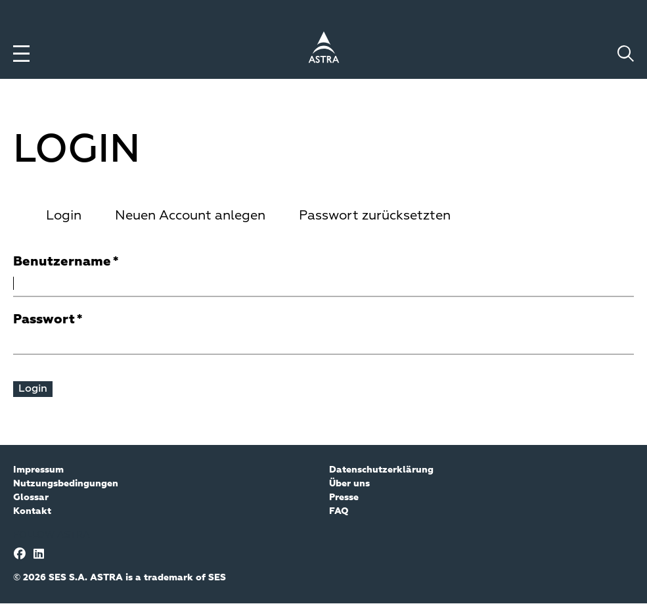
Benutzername (62, 261)
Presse (344, 497)
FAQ (339, 511)
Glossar (31, 497)
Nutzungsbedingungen (65, 483)
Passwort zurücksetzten (375, 215)
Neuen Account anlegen (190, 215)
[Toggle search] (625, 53)
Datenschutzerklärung (381, 470)
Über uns (349, 483)
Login (63, 215)
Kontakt (32, 511)
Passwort (44, 319)
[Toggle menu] (21, 53)
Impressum (38, 470)
